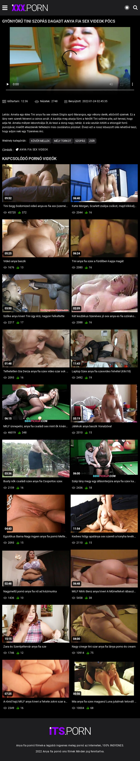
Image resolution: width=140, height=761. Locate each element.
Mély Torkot (62, 140)
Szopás (80, 140)
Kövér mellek (40, 140)
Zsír (92, 140)
